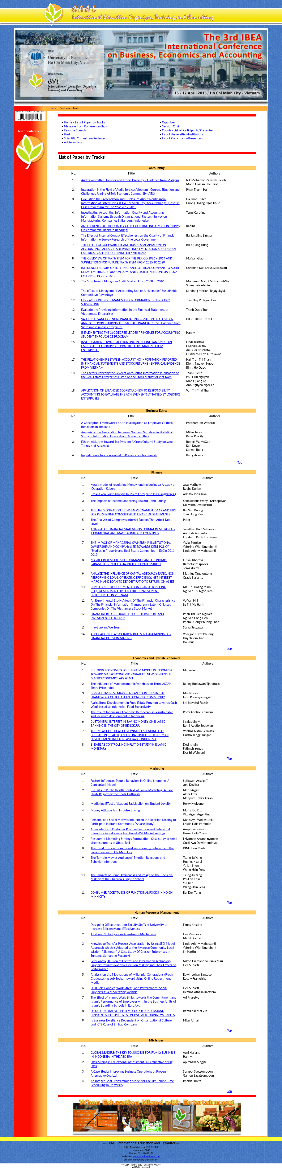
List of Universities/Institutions (183, 134)
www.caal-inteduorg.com (147, 1156)
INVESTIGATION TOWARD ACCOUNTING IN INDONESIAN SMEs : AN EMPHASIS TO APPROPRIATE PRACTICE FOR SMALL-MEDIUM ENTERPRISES (126, 346)
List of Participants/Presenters (182, 138)
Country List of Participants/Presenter (187, 130)
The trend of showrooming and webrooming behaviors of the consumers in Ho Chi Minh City (132, 850)
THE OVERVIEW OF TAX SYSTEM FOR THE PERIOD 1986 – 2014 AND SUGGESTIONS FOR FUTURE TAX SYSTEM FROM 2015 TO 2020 (126, 260)
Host (67, 134)
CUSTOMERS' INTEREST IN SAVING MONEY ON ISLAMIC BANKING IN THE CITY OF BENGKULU (128, 724)
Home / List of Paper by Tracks (84, 122)
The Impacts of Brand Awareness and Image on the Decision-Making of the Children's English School (132, 877)
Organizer (168, 122)
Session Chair (171, 126)
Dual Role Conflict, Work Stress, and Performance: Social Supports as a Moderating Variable (129, 990)
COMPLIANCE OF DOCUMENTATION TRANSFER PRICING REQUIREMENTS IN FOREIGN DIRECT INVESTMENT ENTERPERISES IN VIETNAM (128, 591)
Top (240, 462)
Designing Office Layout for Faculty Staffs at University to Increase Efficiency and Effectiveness (129, 927)
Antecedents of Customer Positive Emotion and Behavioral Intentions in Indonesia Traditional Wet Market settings (130, 831)
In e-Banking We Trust (105, 627)
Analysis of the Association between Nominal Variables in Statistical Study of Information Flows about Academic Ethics (126, 434)
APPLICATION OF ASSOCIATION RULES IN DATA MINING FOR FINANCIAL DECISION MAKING (131, 636)
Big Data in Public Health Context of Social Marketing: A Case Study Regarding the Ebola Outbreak (132, 792)
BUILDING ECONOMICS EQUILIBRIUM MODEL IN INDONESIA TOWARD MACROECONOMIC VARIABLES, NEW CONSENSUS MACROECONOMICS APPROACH (131, 674)
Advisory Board (74, 142)
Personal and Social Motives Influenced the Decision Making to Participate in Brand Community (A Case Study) (133, 822)
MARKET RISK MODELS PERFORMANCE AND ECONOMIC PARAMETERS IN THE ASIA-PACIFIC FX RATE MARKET (129, 562)
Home (53, 108)
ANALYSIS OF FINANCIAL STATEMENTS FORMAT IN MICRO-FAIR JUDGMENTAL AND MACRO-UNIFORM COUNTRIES (133, 531)
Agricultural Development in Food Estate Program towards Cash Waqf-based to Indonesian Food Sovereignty (134, 705)
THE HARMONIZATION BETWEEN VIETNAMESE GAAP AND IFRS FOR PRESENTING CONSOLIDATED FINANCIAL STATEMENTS (133, 512)
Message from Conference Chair (86, 126)
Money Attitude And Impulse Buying (115, 810)
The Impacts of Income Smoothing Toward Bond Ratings (128, 501)
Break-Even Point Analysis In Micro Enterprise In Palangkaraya (133, 494)
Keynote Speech (75, 130)
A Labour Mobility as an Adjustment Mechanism (123, 934)
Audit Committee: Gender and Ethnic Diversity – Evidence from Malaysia (130, 180)
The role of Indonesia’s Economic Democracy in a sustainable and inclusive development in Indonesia (132, 714)
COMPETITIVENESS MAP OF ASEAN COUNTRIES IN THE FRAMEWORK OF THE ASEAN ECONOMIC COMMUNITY (128, 695)
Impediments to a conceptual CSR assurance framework (119, 455)
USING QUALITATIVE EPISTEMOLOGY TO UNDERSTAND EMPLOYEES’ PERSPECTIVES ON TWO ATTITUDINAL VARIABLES (133, 1013)
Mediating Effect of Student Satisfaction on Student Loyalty (131, 804)
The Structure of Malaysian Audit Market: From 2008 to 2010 (122, 281)
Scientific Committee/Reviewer (85, 138)
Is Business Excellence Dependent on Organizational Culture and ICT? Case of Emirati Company (131, 1022)
